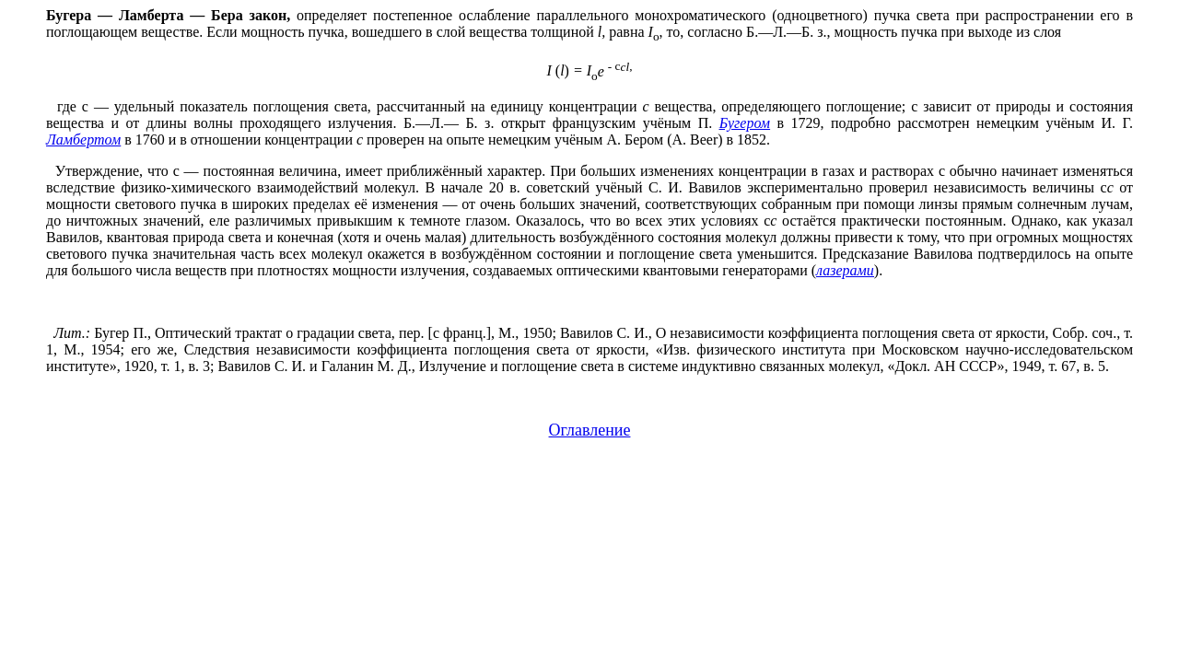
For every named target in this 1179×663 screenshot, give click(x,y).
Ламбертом (83, 139)
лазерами (845, 270)
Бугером (744, 123)
